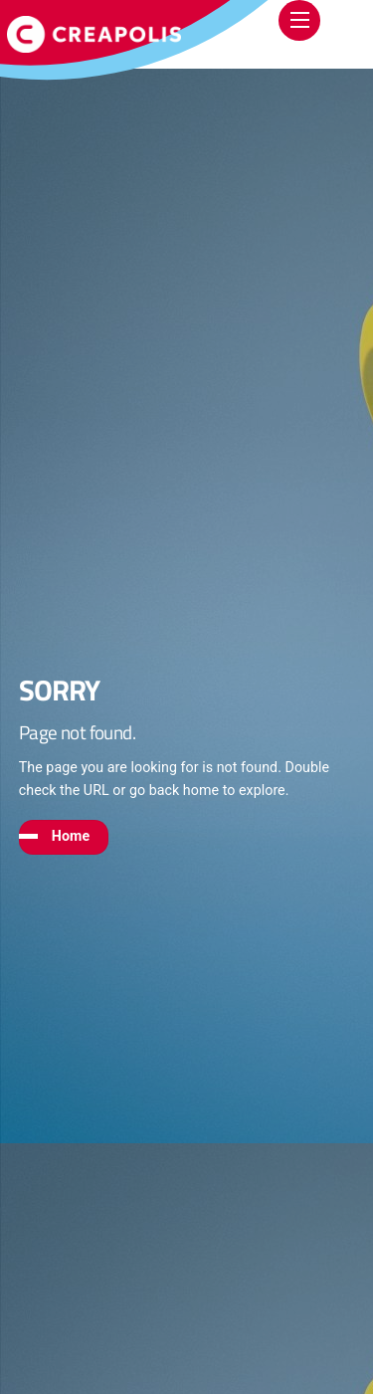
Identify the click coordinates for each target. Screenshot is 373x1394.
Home (71, 836)
